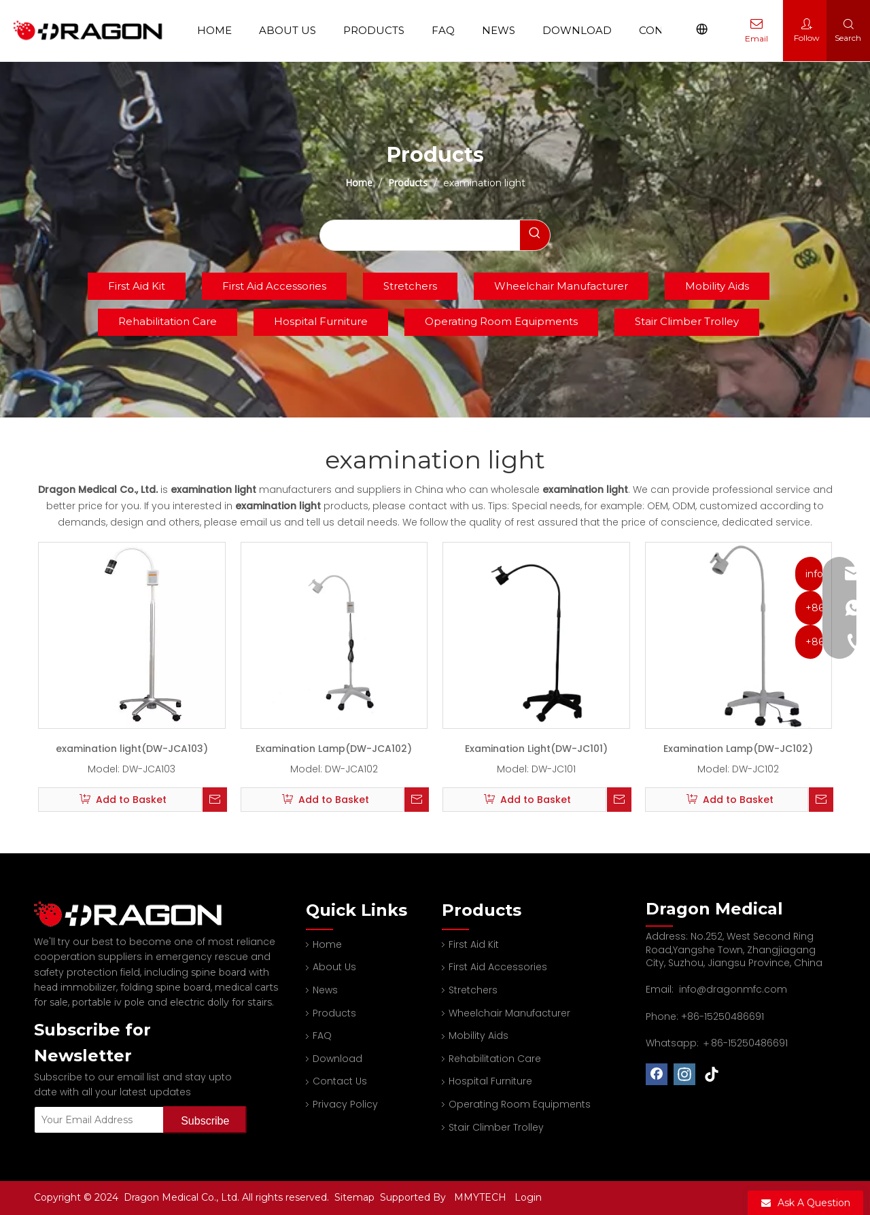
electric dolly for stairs (221, 1002)
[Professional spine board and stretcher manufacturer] (136, 914)
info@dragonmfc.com (733, 989)
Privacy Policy (345, 1104)
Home (215, 30)
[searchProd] (420, 235)
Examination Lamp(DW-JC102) (738, 748)
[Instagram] (684, 1074)
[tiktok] (712, 1074)
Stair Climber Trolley (687, 321)
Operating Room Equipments (501, 321)
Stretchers (410, 285)
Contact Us (340, 1081)
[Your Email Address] (96, 1120)
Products (374, 30)
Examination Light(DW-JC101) (536, 748)
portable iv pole (108, 1002)
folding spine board (165, 987)
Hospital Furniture (321, 321)
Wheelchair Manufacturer (561, 285)
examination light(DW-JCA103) (132, 748)
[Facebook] (656, 1074)
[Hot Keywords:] (535, 235)
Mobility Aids (717, 285)
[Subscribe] (205, 1119)
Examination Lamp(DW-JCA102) (334, 748)
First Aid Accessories (274, 285)
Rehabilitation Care (167, 321)
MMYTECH (480, 1197)
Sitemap (355, 1197)
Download (577, 30)
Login (528, 1197)
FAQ (443, 30)
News (499, 30)
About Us (288, 30)
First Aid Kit (136, 285)
